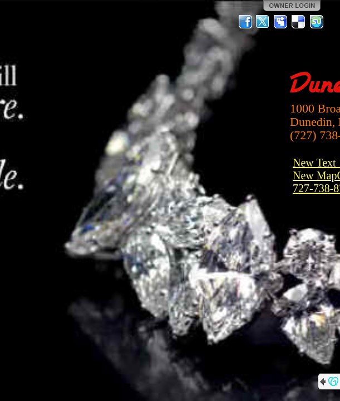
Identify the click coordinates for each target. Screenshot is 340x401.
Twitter (263, 22)
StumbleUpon (316, 22)
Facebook (245, 22)
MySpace (281, 22)
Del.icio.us (299, 22)
